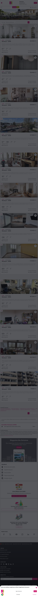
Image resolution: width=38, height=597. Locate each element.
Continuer (34, 594)
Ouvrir (35, 591)
